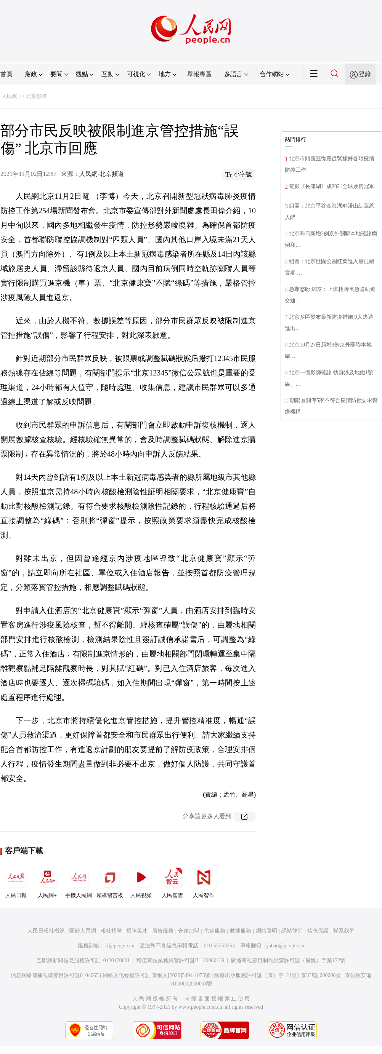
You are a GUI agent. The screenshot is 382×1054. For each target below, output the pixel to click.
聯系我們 (344, 931)
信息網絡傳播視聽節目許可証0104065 (55, 975)
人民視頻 (141, 881)
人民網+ (47, 881)
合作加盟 (188, 931)
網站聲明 (266, 931)
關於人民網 (82, 931)
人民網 (10, 96)
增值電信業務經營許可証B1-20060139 (180, 960)
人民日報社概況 (46, 931)
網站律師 (292, 931)
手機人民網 (78, 881)
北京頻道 (36, 96)
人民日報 (16, 881)
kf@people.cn (119, 946)
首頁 (6, 74)
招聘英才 (137, 931)
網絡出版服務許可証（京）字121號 (255, 975)
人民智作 (203, 881)
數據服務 (240, 931)
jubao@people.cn (285, 946)
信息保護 (318, 931)
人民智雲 (172, 881)
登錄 (365, 74)
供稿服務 (214, 931)
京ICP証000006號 (321, 975)
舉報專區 (199, 74)
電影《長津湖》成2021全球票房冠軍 (331, 186)
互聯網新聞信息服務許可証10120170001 (83, 960)
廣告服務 (162, 931)
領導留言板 (109, 881)
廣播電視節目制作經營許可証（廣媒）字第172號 (288, 960)
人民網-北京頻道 (101, 174)
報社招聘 (111, 931)
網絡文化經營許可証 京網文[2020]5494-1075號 (157, 975)
